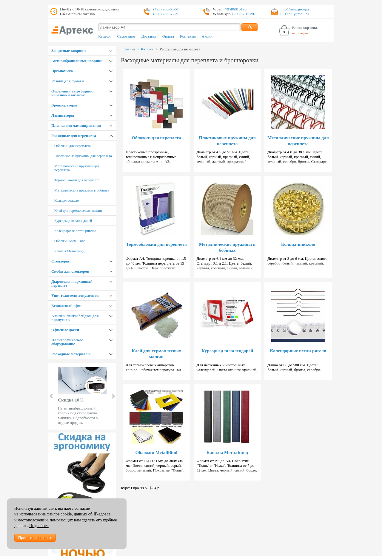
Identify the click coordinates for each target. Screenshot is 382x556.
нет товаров (300, 33)
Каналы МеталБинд (69, 251)
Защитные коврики (68, 50)
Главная (128, 49)
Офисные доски (65, 330)
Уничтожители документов (75, 295)
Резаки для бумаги (67, 81)
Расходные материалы (70, 354)
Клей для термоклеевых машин (78, 210)
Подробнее (39, 525)
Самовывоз (126, 36)
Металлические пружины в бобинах (81, 190)
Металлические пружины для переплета (76, 168)
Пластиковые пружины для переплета (83, 156)
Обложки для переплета (72, 146)
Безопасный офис (66, 305)
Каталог (104, 36)
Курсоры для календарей (73, 221)
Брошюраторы (64, 105)
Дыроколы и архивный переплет (72, 283)
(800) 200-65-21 (166, 14)
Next (113, 396)
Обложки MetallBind (69, 241)
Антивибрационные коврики (76, 60)
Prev (51, 396)
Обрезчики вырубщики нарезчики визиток (72, 93)
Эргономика (62, 71)
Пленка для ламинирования (76, 125)
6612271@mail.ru (295, 14)
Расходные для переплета (73, 135)
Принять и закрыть (35, 537)
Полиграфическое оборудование (67, 342)
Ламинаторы (62, 115)
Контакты (188, 36)
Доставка (148, 36)
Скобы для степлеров (70, 271)
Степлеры (60, 261)
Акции (207, 36)
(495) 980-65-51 (166, 9)
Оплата (168, 36)
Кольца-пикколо (66, 200)
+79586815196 (234, 9)
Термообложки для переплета (76, 180)
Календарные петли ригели (75, 231)
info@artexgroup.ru (296, 9)
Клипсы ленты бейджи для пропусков (74, 317)
